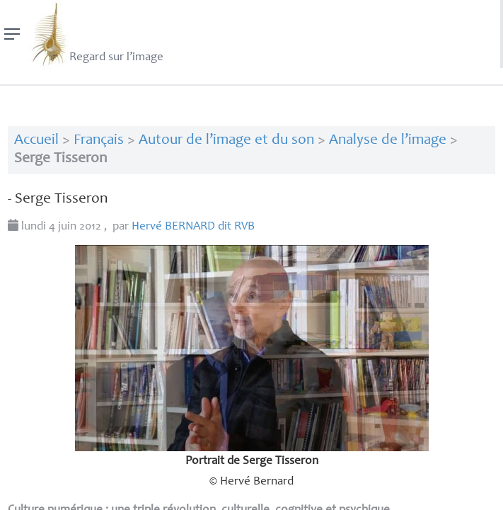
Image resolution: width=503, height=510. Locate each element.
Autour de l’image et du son (226, 140)
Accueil (36, 140)
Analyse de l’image (387, 140)
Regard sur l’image (95, 34)
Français (99, 140)
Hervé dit (193, 227)
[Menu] (12, 34)
